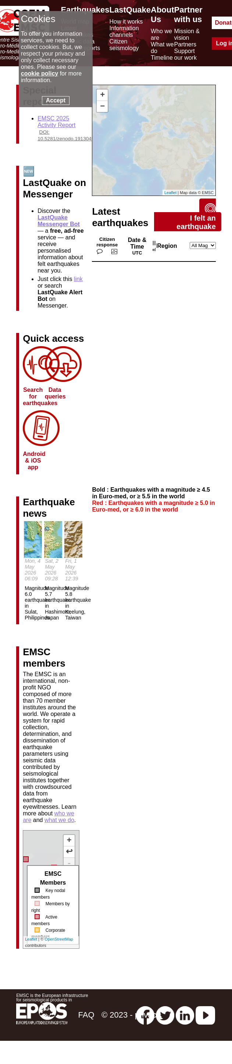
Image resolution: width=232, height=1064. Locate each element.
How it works (126, 21)
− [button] (102, 106)
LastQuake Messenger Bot (59, 220)
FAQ (86, 1014)
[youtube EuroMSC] (205, 1014)
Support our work (185, 54)
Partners (185, 44)
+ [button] (102, 95)
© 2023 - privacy (131, 1014)
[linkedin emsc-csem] (185, 1014)
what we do (59, 820)
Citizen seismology (124, 44)
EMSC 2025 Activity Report (56, 121)
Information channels (124, 31)
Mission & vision (187, 34)
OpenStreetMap (58, 939)
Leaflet (31, 939)
